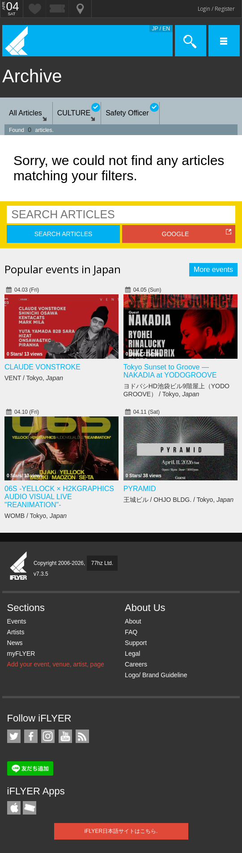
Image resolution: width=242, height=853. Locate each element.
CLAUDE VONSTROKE (42, 367)
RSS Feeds (82, 736)
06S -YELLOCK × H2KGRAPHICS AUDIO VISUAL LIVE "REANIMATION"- (59, 497)
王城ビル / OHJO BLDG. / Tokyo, (178, 499)
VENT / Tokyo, (33, 378)
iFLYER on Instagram (48, 736)
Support (136, 642)
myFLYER (21, 653)
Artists (16, 632)
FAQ (131, 632)
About (133, 621)
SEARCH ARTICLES (63, 234)
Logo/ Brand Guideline (156, 675)
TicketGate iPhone (29, 808)
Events (16, 621)
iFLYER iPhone (14, 808)
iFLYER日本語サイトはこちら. (121, 831)
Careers (136, 664)
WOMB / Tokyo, (35, 515)
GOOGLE (175, 234)
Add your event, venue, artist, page (55, 664)
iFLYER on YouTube (65, 736)
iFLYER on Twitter (14, 736)
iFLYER (19, 566)
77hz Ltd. (102, 563)
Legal (132, 653)
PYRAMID (139, 488)
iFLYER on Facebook (31, 736)
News (15, 642)
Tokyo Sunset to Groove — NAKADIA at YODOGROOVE (170, 371)
